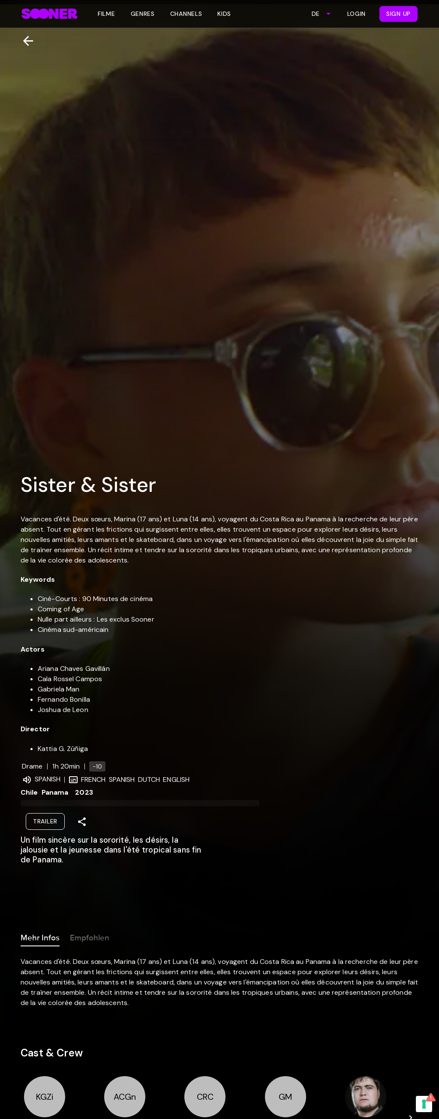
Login (356, 14)
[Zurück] (24, 41)
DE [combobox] (315, 14)
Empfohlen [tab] (89, 936)
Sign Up (398, 14)
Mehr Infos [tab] (40, 936)
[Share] (81, 821)
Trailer (45, 821)
